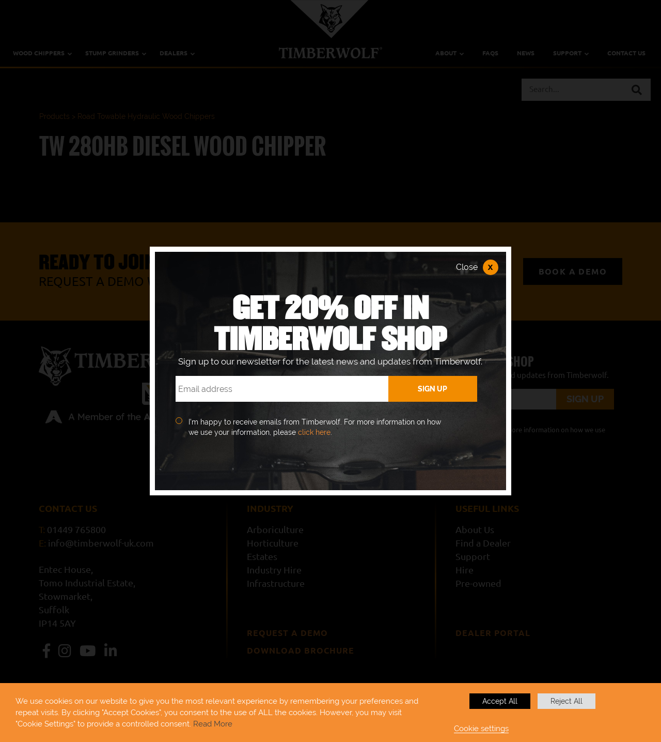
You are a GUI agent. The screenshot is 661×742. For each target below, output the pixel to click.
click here (314, 432)
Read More (212, 723)
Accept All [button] (499, 701)
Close (477, 267)
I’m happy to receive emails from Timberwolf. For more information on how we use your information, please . (314, 427)
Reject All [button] (566, 701)
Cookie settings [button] (481, 728)
